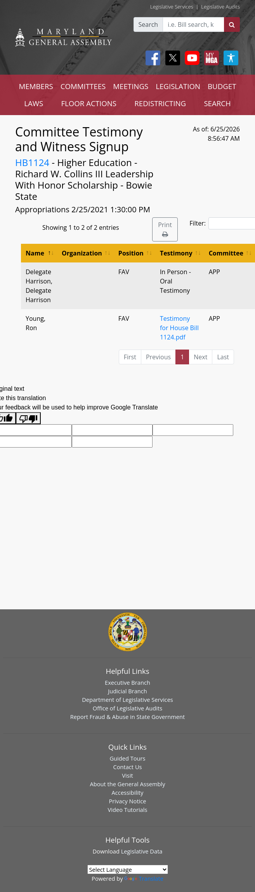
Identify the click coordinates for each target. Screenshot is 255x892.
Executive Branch (127, 682)
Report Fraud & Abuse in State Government (127, 717)
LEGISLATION (178, 86)
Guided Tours (127, 758)
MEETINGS (130, 86)
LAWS (33, 103)
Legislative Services (171, 6)
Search (148, 24)
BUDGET (222, 86)
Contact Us (127, 767)
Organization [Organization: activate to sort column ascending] (82, 253)
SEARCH (217, 103)
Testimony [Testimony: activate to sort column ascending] (176, 253)
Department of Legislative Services (127, 699)
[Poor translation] (28, 418)
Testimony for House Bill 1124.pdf (179, 327)
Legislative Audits (220, 6)
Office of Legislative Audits (127, 708)
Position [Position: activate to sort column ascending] (131, 253)
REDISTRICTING (160, 103)
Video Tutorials (127, 809)
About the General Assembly (127, 784)
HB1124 (32, 162)
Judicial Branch (127, 691)
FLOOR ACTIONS (88, 103)
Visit (127, 775)
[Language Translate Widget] (127, 869)
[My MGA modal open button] (210, 58)
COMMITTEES (83, 86)
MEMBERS (36, 86)
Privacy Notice (127, 801)
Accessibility (128, 792)
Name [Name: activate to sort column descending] (35, 253)
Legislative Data (142, 851)
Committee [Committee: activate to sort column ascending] (226, 253)
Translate (143, 878)
